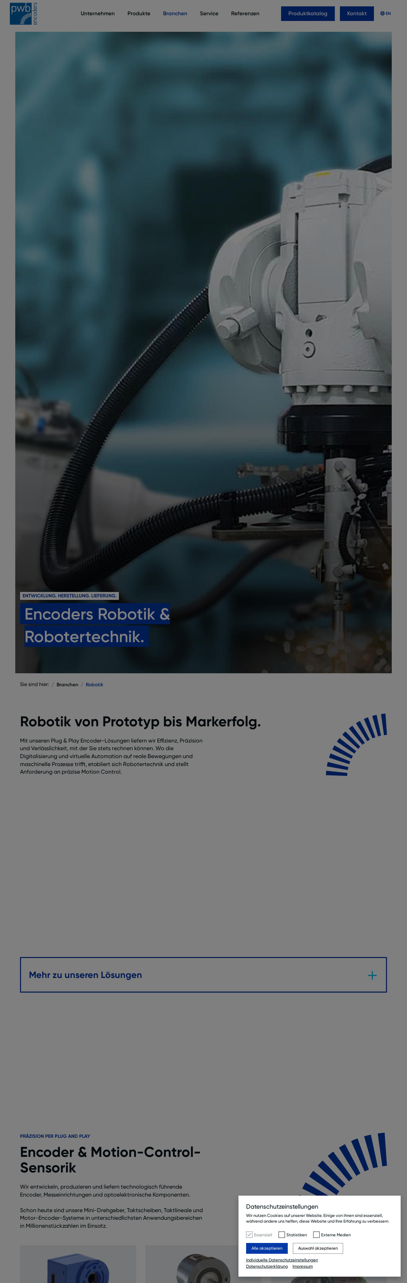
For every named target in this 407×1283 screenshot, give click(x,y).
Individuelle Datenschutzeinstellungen (282, 1260)
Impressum (303, 1266)
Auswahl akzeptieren (318, 1248)
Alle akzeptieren (267, 1248)
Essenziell (263, 1235)
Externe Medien (336, 1235)
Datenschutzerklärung (267, 1266)
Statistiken (296, 1235)
